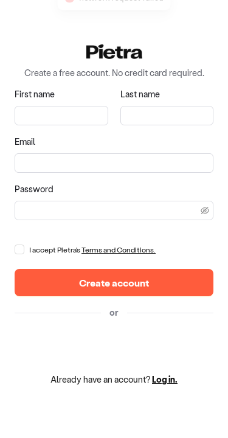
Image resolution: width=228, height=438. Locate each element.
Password (34, 189)
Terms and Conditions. (118, 249)
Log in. (165, 379)
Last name (140, 94)
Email (25, 141)
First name (35, 94)
